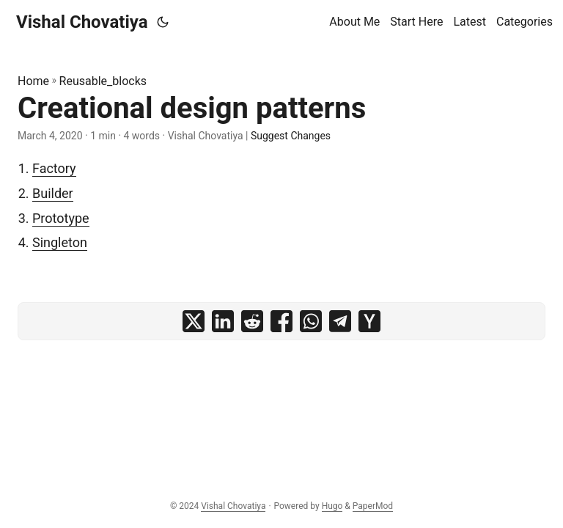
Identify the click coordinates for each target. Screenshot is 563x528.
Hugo (332, 506)
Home (33, 81)
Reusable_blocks (103, 81)
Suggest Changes (291, 136)
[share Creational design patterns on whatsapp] (311, 321)
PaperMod (373, 506)
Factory (54, 168)
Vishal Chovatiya (82, 22)
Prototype (60, 218)
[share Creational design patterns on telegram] (340, 321)
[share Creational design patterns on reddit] (252, 321)
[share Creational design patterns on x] (194, 321)
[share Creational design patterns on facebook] (281, 321)
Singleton (59, 242)
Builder (52, 193)
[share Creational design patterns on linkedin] (223, 321)
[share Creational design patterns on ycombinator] (369, 321)
